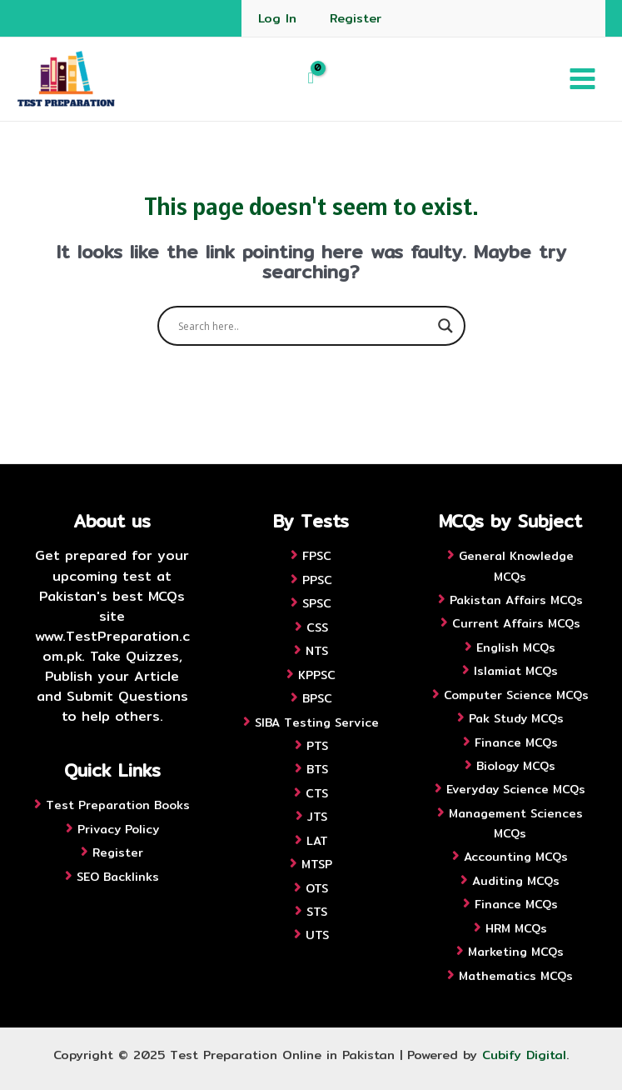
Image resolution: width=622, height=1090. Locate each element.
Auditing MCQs (516, 881)
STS (316, 911)
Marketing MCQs (516, 951)
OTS (317, 888)
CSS (317, 627)
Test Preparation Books (118, 805)
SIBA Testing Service (317, 722)
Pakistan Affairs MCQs (516, 600)
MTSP (316, 864)
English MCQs (515, 647)
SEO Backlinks (118, 877)
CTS (317, 793)
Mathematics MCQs (516, 976)
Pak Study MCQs (516, 718)
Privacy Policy (118, 829)
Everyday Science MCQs (515, 789)
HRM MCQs (516, 928)
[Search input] (304, 326)
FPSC (316, 556)
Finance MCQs (516, 742)
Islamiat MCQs (516, 671)
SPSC (316, 603)
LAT (317, 841)
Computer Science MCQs (516, 695)
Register (355, 18)
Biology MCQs (515, 766)
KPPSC (317, 675)
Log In (277, 18)
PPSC (317, 580)
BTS (317, 769)
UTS (317, 935)
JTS (317, 817)
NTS (317, 651)
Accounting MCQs (516, 857)
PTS (317, 746)
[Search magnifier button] (445, 326)
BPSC (317, 698)
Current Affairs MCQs (516, 623)
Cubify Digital (524, 1054)
